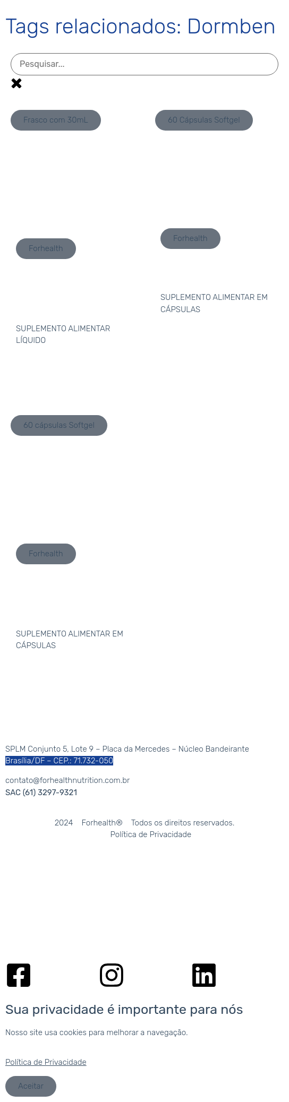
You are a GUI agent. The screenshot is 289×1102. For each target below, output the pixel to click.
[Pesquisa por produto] (144, 64)
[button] (56, 120)
